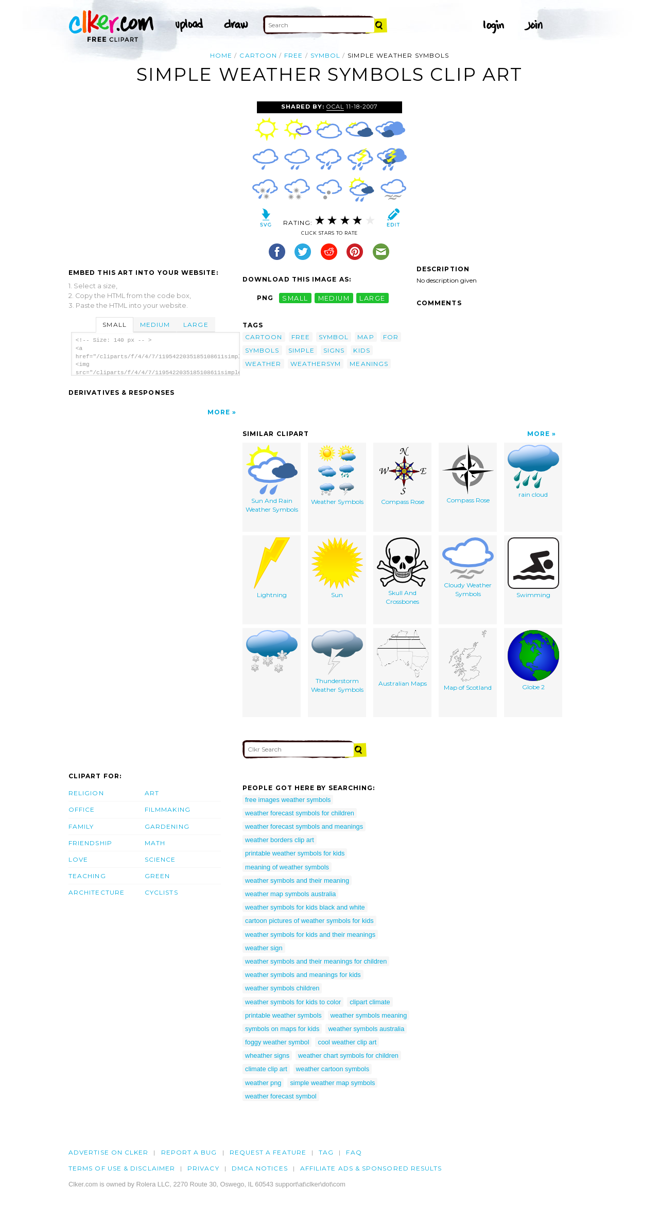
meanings (369, 364)
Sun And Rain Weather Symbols (272, 479)
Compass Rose (402, 475)
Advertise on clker (108, 1152)
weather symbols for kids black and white (305, 907)
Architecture (96, 892)
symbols (262, 350)
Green (157, 876)
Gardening (167, 826)
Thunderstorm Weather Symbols (337, 662)
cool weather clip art (347, 1042)
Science (160, 859)
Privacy (203, 1168)
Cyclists (161, 892)
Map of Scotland (468, 661)
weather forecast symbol (281, 1096)
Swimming (533, 568)
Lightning (272, 568)
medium (334, 298)
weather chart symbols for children (348, 1055)
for (390, 337)
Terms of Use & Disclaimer (121, 1168)
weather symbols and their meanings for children (316, 961)
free (293, 55)
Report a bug (189, 1152)
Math (155, 843)
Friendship (90, 843)
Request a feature (268, 1152)
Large (195, 324)
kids (361, 350)
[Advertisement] (154, 179)
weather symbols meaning (369, 1015)
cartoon (258, 55)
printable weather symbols (283, 1015)
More (218, 412)
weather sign (264, 948)
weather (263, 364)
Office (81, 809)
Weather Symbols (337, 475)
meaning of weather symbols (287, 867)
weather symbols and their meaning (297, 880)
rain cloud (533, 472)
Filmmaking (167, 809)
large (372, 298)
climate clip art (266, 1069)
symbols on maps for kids (282, 1029)
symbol (325, 55)
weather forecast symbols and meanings (304, 826)
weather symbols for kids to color (293, 1002)
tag (326, 1152)
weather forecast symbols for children (299, 813)
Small (114, 324)
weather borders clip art (279, 840)
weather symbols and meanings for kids (303, 975)
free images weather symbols (288, 800)
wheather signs (267, 1055)
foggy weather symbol (277, 1042)
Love (78, 859)
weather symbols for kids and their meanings (310, 934)
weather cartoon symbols (332, 1069)
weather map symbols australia (290, 894)
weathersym (315, 364)
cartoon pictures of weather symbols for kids (309, 920)
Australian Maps (402, 659)
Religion (86, 793)
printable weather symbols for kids (294, 853)
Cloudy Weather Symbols (468, 567)
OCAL (335, 106)
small (295, 298)
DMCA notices (260, 1168)
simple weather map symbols (332, 1083)
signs (333, 350)
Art (152, 793)
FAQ (353, 1152)
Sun (337, 568)
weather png (263, 1083)
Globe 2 (533, 660)
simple (301, 350)
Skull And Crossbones (402, 571)
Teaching (87, 876)
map (365, 337)
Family (81, 826)
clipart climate (370, 1002)
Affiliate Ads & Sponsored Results (371, 1168)
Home (221, 55)
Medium (155, 324)
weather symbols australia (366, 1029)
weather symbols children (282, 988)
